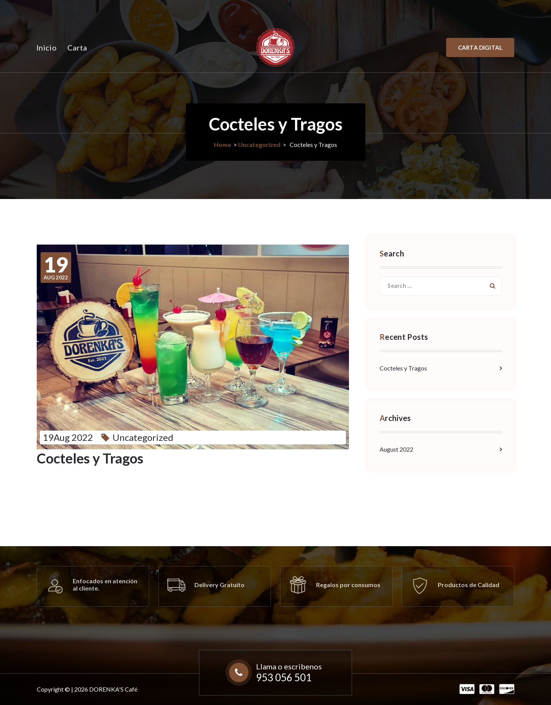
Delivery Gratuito (219, 584)
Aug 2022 (56, 267)
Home (222, 144)
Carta (77, 47)
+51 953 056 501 (172, 10)
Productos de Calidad (468, 584)
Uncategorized (259, 144)
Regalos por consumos (348, 584)
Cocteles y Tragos (403, 368)
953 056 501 (283, 677)
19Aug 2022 (68, 437)
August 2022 (396, 449)
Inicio (46, 47)
